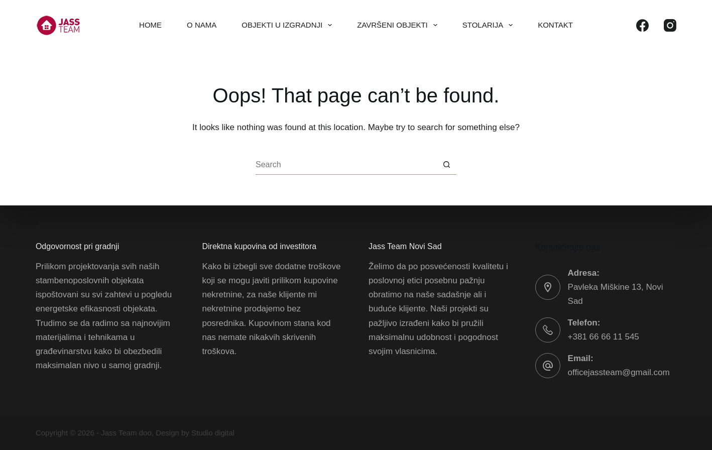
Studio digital (212, 432)
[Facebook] (642, 25)
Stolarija (489, 25)
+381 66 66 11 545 (603, 337)
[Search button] (446, 165)
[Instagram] (670, 25)
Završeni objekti (399, 25)
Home (150, 25)
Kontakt (555, 25)
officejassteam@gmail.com (619, 372)
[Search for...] (346, 165)
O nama (201, 25)
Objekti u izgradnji (289, 25)
